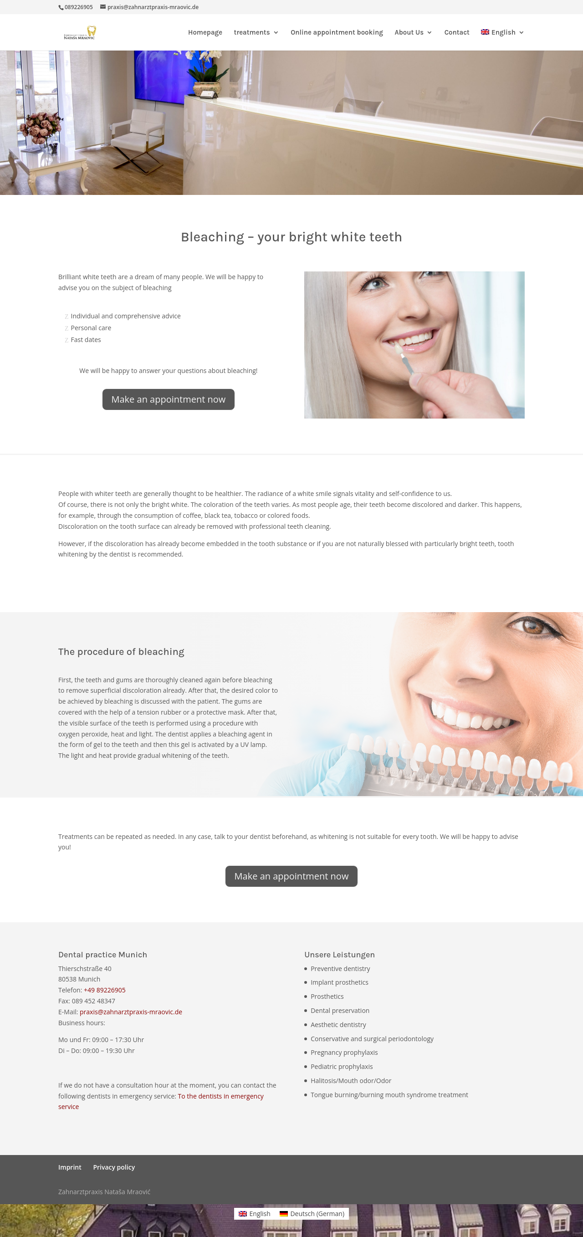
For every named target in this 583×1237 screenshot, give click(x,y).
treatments (252, 32)
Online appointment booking (337, 32)
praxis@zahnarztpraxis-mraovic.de (131, 1011)
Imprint (70, 1167)
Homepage (205, 32)
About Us (409, 32)
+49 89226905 (105, 990)
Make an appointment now (169, 399)
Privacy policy (114, 1167)
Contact (457, 32)
